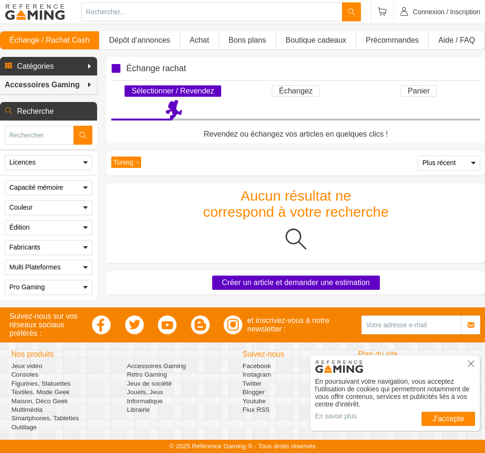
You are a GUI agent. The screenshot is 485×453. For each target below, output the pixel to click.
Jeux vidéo (26, 366)
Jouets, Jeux (145, 392)
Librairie (138, 409)
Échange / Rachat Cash (49, 40)
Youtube (254, 401)
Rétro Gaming (147, 374)
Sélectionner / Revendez (173, 91)
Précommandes (392, 40)
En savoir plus (336, 416)
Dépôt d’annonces (139, 40)
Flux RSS (255, 409)
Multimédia (27, 409)
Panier (419, 91)
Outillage (24, 427)
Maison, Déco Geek (39, 401)
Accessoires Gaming (156, 366)
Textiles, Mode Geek (40, 392)
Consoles (24, 374)
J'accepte (448, 419)
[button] (48, 66)
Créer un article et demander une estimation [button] (296, 282)
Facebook (256, 366)
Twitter (251, 383)
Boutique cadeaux (316, 40)
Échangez (296, 91)
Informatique (145, 401)
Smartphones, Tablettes (45, 418)
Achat (199, 40)
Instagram (256, 374)
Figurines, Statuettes (41, 383)
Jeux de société (149, 383)
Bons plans (247, 40)
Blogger (253, 392)
